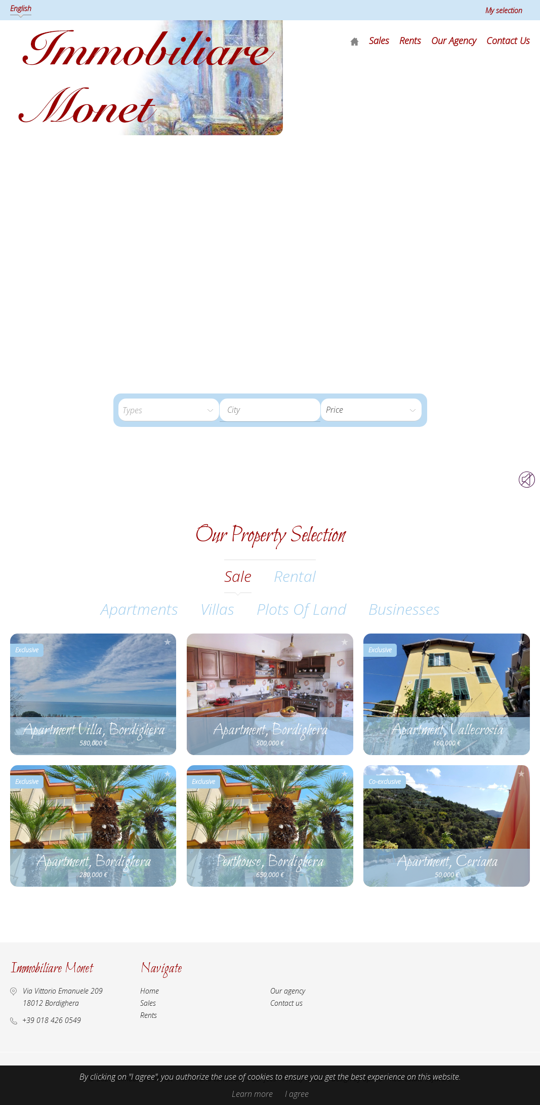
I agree (297, 1093)
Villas (217, 609)
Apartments (139, 609)
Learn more (252, 1093)
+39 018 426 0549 (51, 1020)
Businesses (404, 609)
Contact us (508, 40)
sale (238, 576)
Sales (379, 40)
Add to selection (167, 642)
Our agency (453, 40)
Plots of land (301, 609)
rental (295, 576)
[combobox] (270, 410)
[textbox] (269, 410)
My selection (503, 10)
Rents (410, 40)
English (20, 8)
